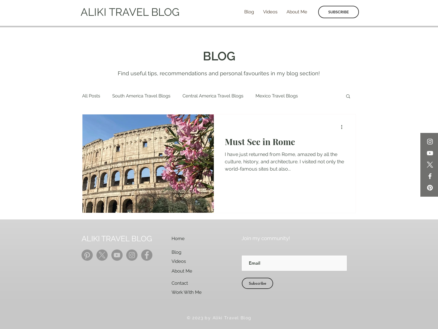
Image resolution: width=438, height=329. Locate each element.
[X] (430, 164)
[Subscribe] (257, 283)
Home (178, 238)
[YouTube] (430, 153)
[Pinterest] (430, 188)
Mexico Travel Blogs (276, 96)
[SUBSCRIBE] (338, 12)
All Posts (91, 96)
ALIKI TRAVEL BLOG (130, 12)
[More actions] (343, 127)
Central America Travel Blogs (212, 96)
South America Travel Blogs (141, 96)
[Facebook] (430, 176)
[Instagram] (430, 141)
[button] (348, 96)
